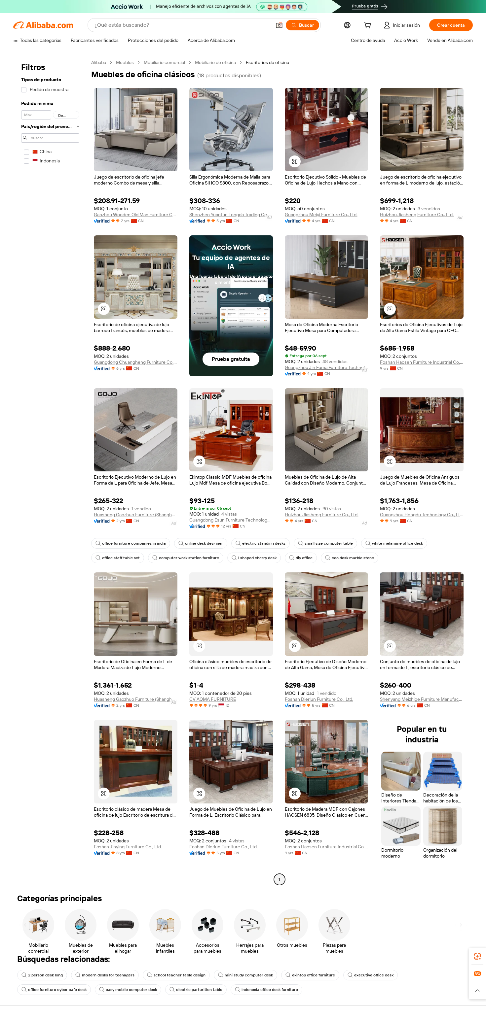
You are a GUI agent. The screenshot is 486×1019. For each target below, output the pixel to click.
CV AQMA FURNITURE (212, 699)
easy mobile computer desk (128, 989)
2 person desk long (42, 975)
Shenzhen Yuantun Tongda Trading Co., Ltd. (231, 214)
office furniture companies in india (130, 543)
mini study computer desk (245, 975)
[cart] (369, 26)
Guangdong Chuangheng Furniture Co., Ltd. (135, 362)
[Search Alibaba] (182, 25)
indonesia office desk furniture (266, 989)
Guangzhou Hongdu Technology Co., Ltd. (422, 514)
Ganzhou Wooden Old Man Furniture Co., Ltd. (135, 214)
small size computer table (325, 543)
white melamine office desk (394, 543)
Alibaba (98, 62)
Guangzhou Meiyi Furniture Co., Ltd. (321, 214)
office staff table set (117, 557)
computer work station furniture (185, 557)
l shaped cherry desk (254, 557)
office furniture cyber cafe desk (54, 989)
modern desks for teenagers (104, 975)
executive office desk (370, 975)
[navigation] (50, 471)
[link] (477, 956)
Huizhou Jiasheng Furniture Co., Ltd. (417, 214)
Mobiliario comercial (164, 62)
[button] (279, 25)
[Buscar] (302, 25)
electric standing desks (260, 543)
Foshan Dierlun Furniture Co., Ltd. (319, 699)
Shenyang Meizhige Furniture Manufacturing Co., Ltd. (422, 699)
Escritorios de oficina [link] (267, 62)
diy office (301, 557)
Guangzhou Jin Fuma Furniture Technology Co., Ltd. (326, 367)
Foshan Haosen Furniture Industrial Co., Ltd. (422, 362)
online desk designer (200, 543)
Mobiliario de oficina (215, 62)
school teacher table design (176, 975)
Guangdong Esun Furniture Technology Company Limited (231, 520)
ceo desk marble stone (349, 557)
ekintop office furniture (310, 975)
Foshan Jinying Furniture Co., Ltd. (128, 846)
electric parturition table (195, 989)
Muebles (125, 62)
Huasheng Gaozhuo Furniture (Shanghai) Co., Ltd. (135, 514)
